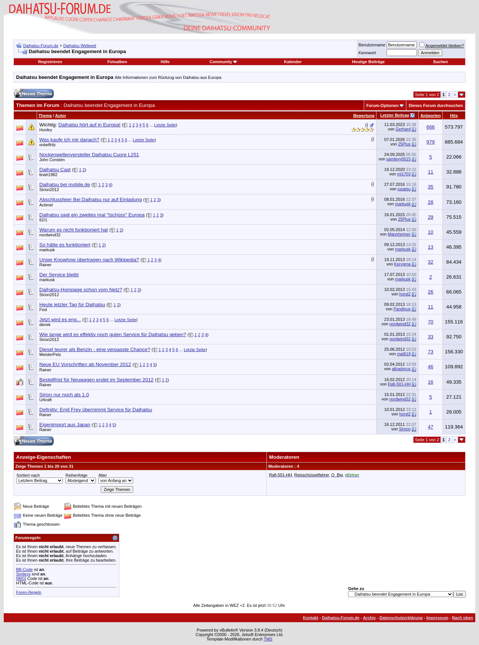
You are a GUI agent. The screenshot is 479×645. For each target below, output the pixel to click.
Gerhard (403, 129)
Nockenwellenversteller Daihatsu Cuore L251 (89, 154)
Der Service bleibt (59, 274)
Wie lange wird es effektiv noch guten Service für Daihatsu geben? (112, 334)
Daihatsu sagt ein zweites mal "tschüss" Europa (91, 215)
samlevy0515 (399, 159)
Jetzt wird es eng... (60, 319)
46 (430, 366)
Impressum (437, 617)
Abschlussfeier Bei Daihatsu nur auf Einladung (90, 199)
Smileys (23, 574)
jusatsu (404, 189)
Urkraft (45, 399)
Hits (454, 115)
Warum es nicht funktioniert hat (73, 230)
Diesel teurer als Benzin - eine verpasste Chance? (94, 349)
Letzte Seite (165, 125)
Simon (405, 429)
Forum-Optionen (382, 105)
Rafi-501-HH (399, 384)
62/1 (43, 220)
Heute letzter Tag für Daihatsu (72, 304)
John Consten (52, 159)
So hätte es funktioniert (64, 245)
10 (430, 232)
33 (430, 337)
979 (430, 142)
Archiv (369, 617)
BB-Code (24, 569)
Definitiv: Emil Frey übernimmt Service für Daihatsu (95, 409)
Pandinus (402, 309)
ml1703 (404, 174)
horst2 (405, 294)
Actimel (46, 205)
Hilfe (165, 61)
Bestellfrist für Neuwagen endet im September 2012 (96, 380)
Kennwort (367, 52)
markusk (403, 204)
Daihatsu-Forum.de (40, 45)
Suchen (440, 61)
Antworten (430, 115)
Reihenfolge (76, 475)
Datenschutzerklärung (401, 617)
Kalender (293, 61)
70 (430, 322)
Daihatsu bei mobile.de (64, 184)
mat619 (404, 353)
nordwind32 (50, 235)
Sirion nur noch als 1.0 (64, 394)
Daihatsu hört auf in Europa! (89, 125)
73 (430, 351)
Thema (45, 115)
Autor (60, 115)
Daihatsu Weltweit (79, 45)
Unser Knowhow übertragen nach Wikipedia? (89, 259)
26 (430, 292)
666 (430, 127)
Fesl (43, 309)
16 (430, 382)
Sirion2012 (49, 189)
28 (430, 202)
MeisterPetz (50, 354)
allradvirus (401, 368)
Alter (102, 475)
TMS (268, 639)
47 (430, 427)
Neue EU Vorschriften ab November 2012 (85, 364)
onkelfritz (47, 144)
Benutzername (372, 45)
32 (430, 262)
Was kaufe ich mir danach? (69, 139)
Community (224, 61)
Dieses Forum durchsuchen (436, 105)
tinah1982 (48, 174)
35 (430, 187)
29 (430, 217)
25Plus (404, 144)
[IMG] (21, 578)
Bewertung (364, 115)
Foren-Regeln (28, 592)
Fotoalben (117, 61)
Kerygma (402, 264)
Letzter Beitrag (394, 115)
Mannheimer (399, 234)
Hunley (45, 130)
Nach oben (462, 617)
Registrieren (50, 61)
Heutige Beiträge (368, 61)
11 (430, 172)
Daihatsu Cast (55, 169)
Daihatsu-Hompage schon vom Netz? (80, 289)
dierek (45, 324)
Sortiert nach (28, 475)
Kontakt (310, 617)
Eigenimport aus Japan (64, 424)
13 (430, 247)
